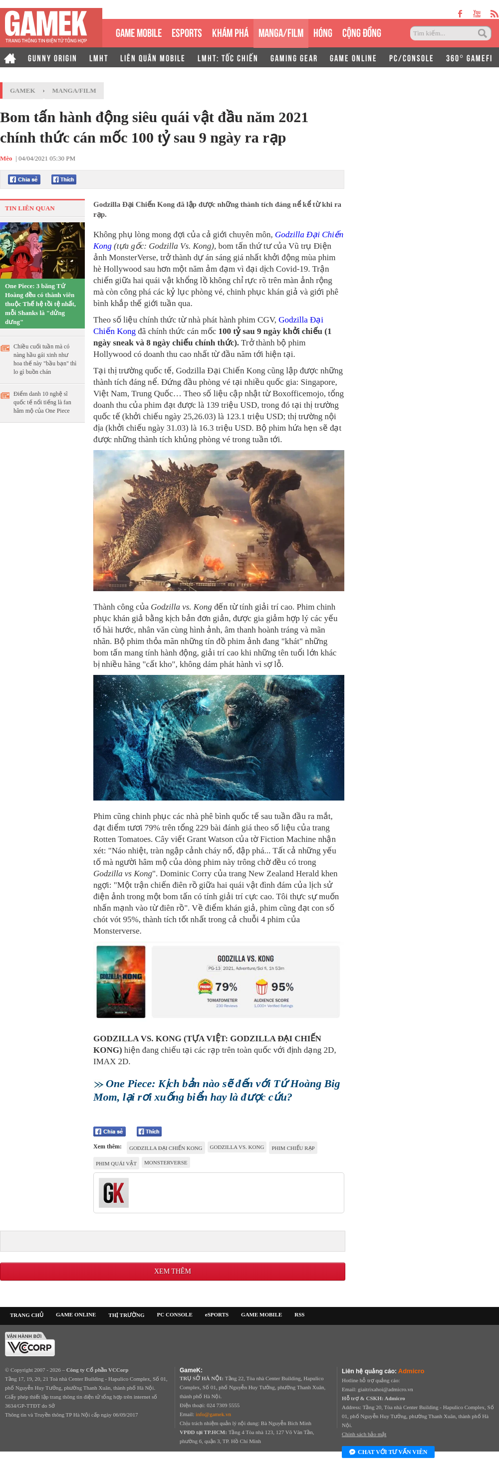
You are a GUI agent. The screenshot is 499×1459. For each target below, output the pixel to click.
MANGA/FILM (280, 31)
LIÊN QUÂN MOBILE (153, 57)
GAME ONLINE (353, 57)
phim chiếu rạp (292, 1148)
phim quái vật (116, 1163)
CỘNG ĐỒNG (361, 31)
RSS (299, 1314)
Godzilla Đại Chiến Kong (166, 1148)
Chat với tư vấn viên (388, 1452)
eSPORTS (187, 31)
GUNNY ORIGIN (52, 57)
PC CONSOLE (175, 1314)
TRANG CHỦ (26, 1315)
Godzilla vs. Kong (237, 1147)
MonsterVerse (166, 1162)
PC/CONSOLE (411, 57)
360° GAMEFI (469, 57)
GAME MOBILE (139, 31)
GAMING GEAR (294, 57)
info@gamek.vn (213, 1414)
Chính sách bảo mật (364, 1434)
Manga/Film (74, 90)
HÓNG (322, 31)
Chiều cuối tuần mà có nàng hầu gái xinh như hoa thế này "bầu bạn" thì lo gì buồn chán (44, 359)
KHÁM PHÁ (230, 31)
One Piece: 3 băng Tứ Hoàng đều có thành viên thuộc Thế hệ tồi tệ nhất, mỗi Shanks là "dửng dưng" (40, 303)
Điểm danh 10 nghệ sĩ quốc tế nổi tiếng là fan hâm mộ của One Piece (42, 402)
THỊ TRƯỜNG (126, 1315)
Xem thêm (172, 1271)
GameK (22, 90)
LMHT (98, 57)
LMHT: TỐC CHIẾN (228, 57)
